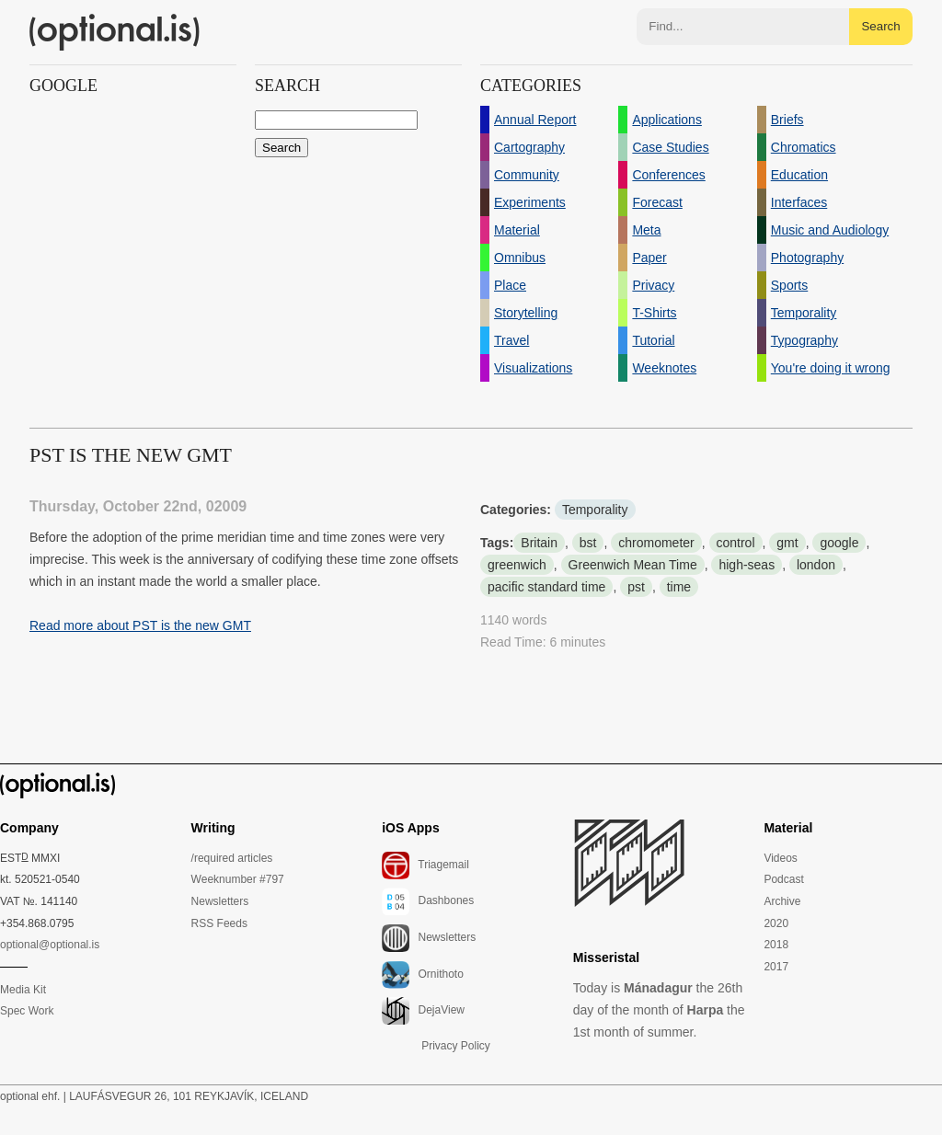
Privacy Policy (455, 1045)
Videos (780, 858)
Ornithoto (423, 975)
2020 (776, 923)
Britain (539, 542)
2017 (776, 966)
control (736, 542)
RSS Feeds (219, 923)
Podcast (783, 879)
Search (880, 26)
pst (636, 586)
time (679, 586)
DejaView (423, 1011)
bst (588, 542)
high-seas (746, 564)
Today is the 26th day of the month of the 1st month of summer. (659, 1009)
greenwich (517, 564)
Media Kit (23, 989)
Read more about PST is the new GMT (140, 625)
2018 (776, 944)
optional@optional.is (49, 944)
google (839, 542)
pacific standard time (546, 586)
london (816, 564)
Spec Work (26, 1010)
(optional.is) (115, 32)
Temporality (595, 509)
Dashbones (428, 901)
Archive (782, 901)
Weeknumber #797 (237, 879)
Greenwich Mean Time (633, 564)
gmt (787, 542)
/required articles (232, 858)
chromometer (656, 542)
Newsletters (220, 901)
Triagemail (425, 865)
